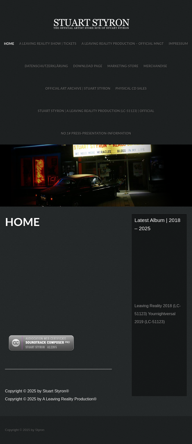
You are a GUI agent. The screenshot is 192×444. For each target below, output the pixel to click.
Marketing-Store (123, 66)
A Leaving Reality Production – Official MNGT (123, 44)
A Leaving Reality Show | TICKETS (47, 44)
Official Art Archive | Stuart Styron (77, 88)
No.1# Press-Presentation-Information (96, 133)
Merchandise (155, 66)
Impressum (178, 44)
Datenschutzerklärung (46, 66)
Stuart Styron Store (96, 176)
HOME (9, 44)
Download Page (87, 66)
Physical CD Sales (131, 88)
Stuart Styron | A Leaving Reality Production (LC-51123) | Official (96, 111)
